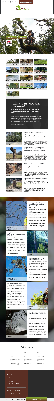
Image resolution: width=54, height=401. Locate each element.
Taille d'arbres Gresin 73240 (41, 351)
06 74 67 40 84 (13, 1)
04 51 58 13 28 (5, 1)
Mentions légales (23, 399)
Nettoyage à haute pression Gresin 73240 (41, 356)
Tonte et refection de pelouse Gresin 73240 (15, 364)
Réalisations (23, 37)
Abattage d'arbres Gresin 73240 (15, 360)
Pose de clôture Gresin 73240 (28, 356)
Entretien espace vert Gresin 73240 (28, 351)
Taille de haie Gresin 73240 (41, 360)
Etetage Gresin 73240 (28, 363)
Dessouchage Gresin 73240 (28, 360)
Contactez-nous (11, 37)
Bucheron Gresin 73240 (15, 351)
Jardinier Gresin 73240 (41, 363)
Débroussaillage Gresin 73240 (15, 356)
